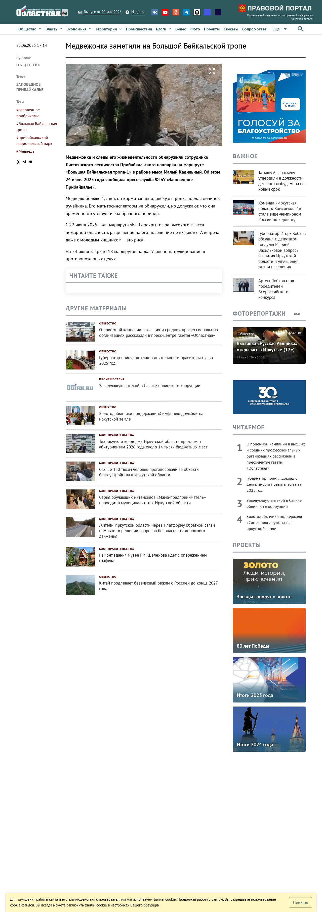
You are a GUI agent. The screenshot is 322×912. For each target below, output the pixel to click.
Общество (28, 64)
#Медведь (25, 151)
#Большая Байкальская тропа (36, 126)
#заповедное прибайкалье (28, 112)
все (300, 313)
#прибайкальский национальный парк (34, 140)
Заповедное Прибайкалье (29, 87)
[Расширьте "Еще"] (280, 29)
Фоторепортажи (259, 313)
